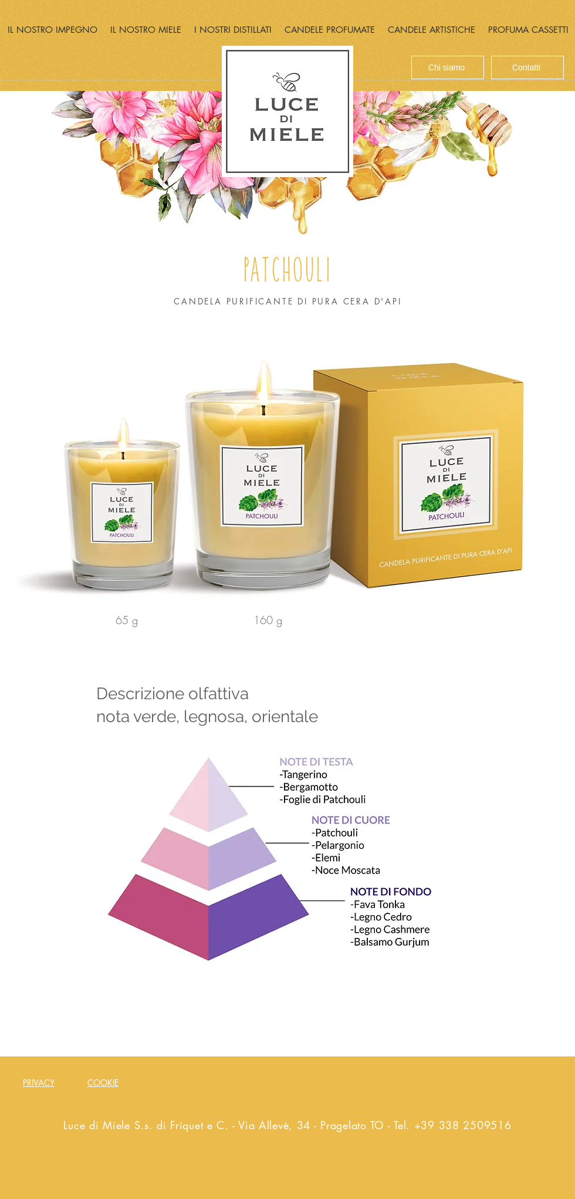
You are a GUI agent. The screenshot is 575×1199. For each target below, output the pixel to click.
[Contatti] (527, 67)
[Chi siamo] (447, 67)
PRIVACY (39, 1082)
